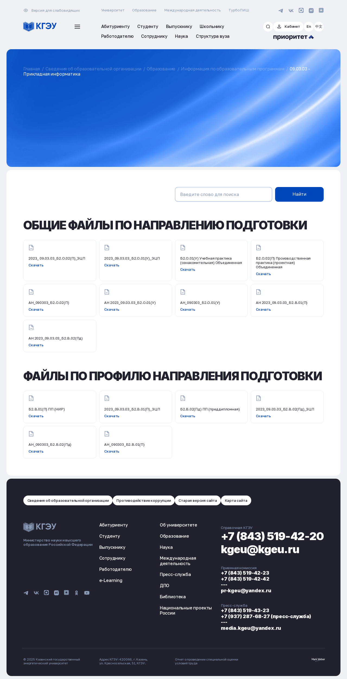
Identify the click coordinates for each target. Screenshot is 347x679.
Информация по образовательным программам (232, 68)
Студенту (109, 536)
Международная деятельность (192, 10)
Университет (113, 10)
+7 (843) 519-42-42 (245, 579)
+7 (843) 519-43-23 (245, 610)
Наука (166, 547)
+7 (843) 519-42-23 (245, 573)
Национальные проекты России (186, 610)
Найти (299, 194)
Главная (31, 68)
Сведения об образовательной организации (93, 68)
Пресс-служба (175, 574)
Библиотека (173, 596)
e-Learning (110, 580)
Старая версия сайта (198, 500)
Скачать (36, 265)
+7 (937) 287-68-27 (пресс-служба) (266, 616)
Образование (144, 10)
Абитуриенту (113, 525)
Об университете (178, 525)
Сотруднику (112, 558)
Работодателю (115, 569)
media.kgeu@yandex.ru (251, 628)
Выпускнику (112, 547)
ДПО (164, 585)
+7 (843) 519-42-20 (272, 536)
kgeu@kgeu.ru (260, 549)
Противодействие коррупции (143, 500)
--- (224, 584)
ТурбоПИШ (238, 10)
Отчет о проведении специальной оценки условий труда (206, 661)
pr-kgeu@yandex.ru (246, 590)
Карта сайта (236, 500)
